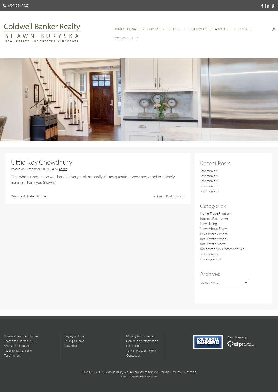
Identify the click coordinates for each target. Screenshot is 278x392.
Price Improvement (213, 234)
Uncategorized (210, 259)
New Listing (208, 224)
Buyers (154, 29)
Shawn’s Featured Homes (21, 336)
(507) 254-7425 (18, 5)
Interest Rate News (214, 218)
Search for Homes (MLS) (20, 341)
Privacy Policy (170, 372)
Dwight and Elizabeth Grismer (29, 196)
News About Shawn (214, 229)
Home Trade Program (216, 213)
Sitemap (190, 372)
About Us (222, 29)
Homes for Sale (126, 29)
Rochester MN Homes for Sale (222, 249)
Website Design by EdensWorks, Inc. (139, 376)
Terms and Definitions (141, 350)
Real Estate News (212, 244)
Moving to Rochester (140, 336)
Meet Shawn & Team (18, 350)
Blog (243, 29)
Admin (63, 169)
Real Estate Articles (214, 239)
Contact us (133, 355)
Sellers (174, 29)
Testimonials (209, 171)
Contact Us (123, 38)
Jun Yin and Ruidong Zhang (168, 196)
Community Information (142, 341)
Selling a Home (74, 341)
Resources (198, 29)
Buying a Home (74, 336)
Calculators (133, 346)
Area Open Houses (16, 346)
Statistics (70, 346)
